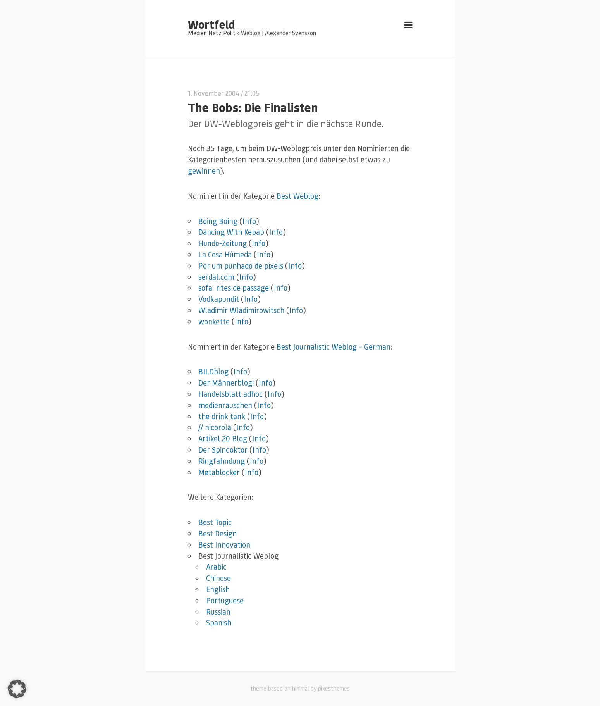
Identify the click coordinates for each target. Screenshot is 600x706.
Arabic (216, 567)
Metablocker (219, 472)
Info (249, 221)
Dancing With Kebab (231, 232)
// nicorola (214, 427)
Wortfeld (211, 24)
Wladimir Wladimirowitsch (241, 310)
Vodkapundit (218, 299)
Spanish (218, 622)
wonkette (214, 321)
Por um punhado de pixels (240, 265)
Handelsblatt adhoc (230, 394)
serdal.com (216, 277)
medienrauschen (225, 405)
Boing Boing (217, 221)
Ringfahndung (221, 461)
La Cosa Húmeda (225, 254)
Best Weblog (297, 196)
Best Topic (215, 522)
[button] (17, 689)
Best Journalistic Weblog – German (333, 346)
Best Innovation (224, 544)
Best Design (217, 533)
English (218, 589)
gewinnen (204, 171)
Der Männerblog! (226, 382)
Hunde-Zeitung (222, 243)
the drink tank (221, 416)
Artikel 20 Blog (222, 438)
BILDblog (213, 371)
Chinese (218, 578)
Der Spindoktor (223, 450)
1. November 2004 (213, 93)
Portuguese (225, 600)
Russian (218, 611)
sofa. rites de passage (233, 288)
